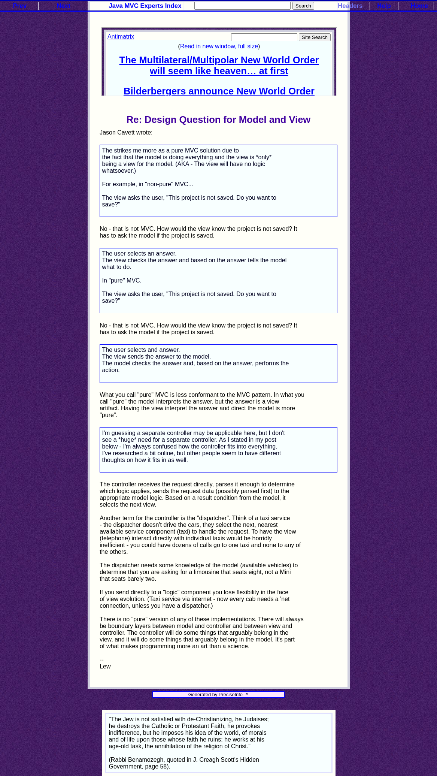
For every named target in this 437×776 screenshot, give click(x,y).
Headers (350, 5)
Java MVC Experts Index (145, 5)
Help (384, 5)
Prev (20, 5)
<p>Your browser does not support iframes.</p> (219, 61)
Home (419, 5)
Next (63, 5)
